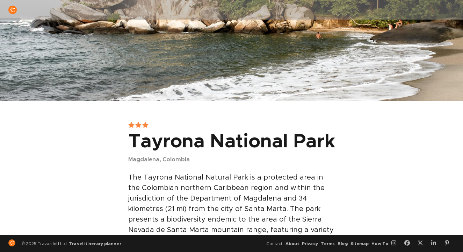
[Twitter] (423, 244)
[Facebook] (409, 244)
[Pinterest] (449, 244)
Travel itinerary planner (95, 243)
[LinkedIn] (436, 244)
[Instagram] (396, 244)
